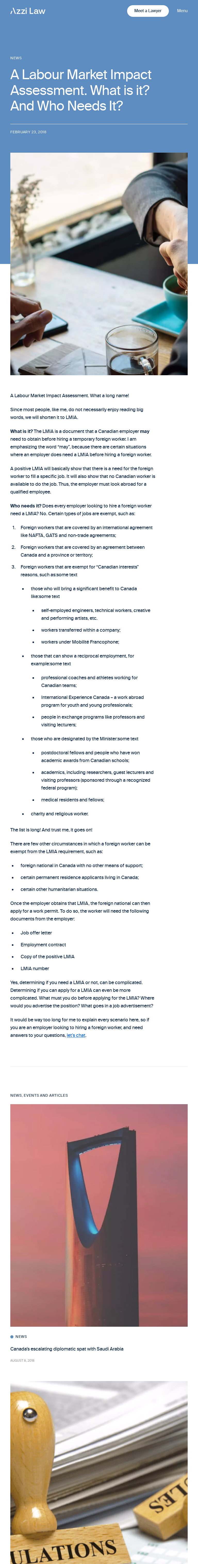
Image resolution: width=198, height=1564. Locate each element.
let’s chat (76, 1035)
